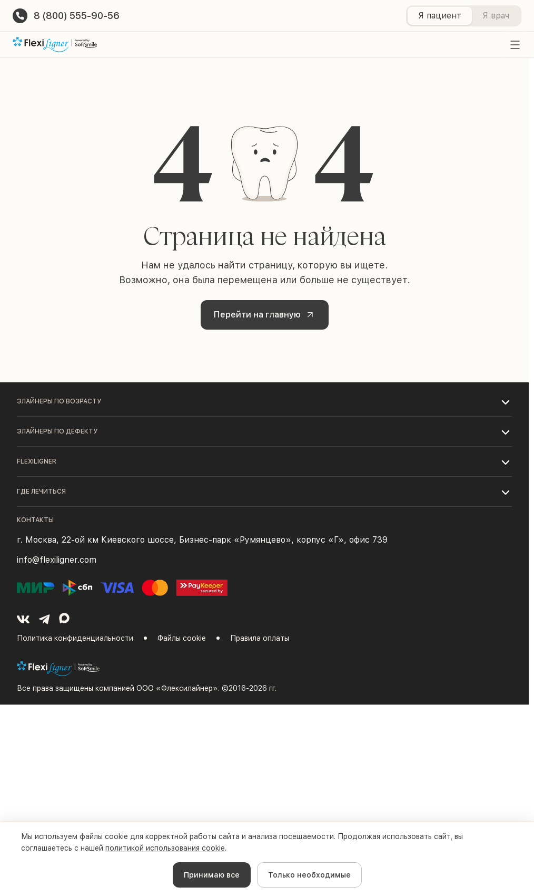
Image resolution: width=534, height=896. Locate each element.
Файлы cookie (181, 638)
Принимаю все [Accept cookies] (212, 875)
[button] (264, 401)
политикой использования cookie (165, 848)
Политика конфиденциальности (75, 638)
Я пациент (439, 16)
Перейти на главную (266, 314)
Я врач (495, 16)
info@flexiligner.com (56, 560)
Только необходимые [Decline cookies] (309, 875)
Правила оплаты (259, 638)
